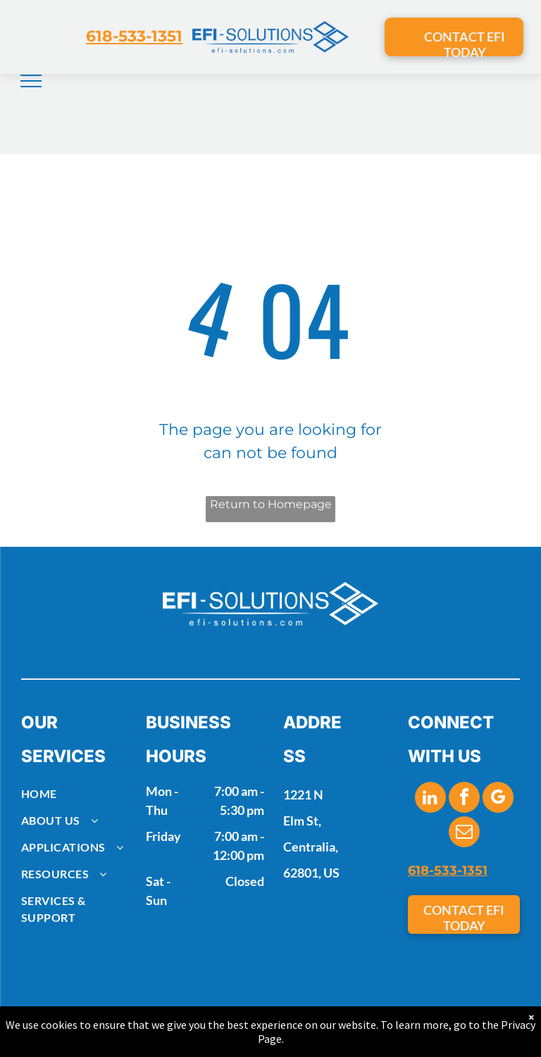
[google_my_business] (498, 799)
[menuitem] (77, 793)
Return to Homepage (271, 504)
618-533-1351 (134, 36)
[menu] (31, 81)
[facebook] (464, 799)
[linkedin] (430, 799)
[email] (464, 833)
